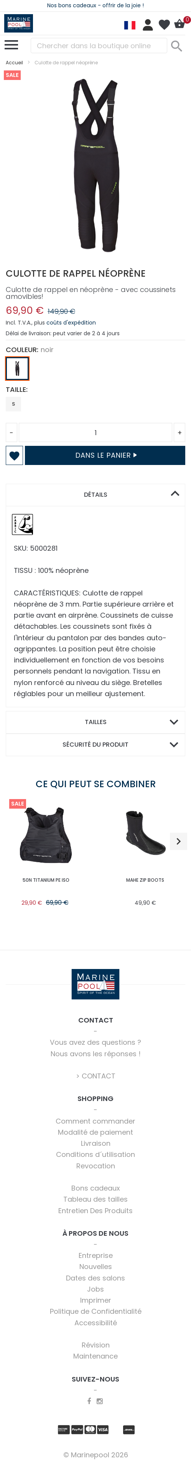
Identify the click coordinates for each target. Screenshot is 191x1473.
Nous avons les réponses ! (96, 1054)
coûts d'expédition (71, 322)
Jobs (95, 1289)
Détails (95, 494)
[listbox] (95, 370)
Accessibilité (95, 1323)
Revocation (95, 1166)
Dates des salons (95, 1278)
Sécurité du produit (95, 744)
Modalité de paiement (95, 1132)
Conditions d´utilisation (95, 1154)
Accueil (14, 62)
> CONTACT (95, 1076)
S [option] (13, 404)
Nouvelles (95, 1266)
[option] (17, 368)
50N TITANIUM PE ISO (46, 880)
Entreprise (96, 1255)
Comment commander (95, 1121)
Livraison (95, 1143)
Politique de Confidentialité (96, 1311)
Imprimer (95, 1300)
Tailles (96, 722)
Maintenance (95, 1356)
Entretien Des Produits (95, 1210)
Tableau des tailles (95, 1199)
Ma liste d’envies (164, 25)
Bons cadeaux (95, 1188)
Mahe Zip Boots (145, 880)
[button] (178, 841)
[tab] (95, 495)
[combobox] (99, 45)
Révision (96, 1345)
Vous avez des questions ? (95, 1042)
